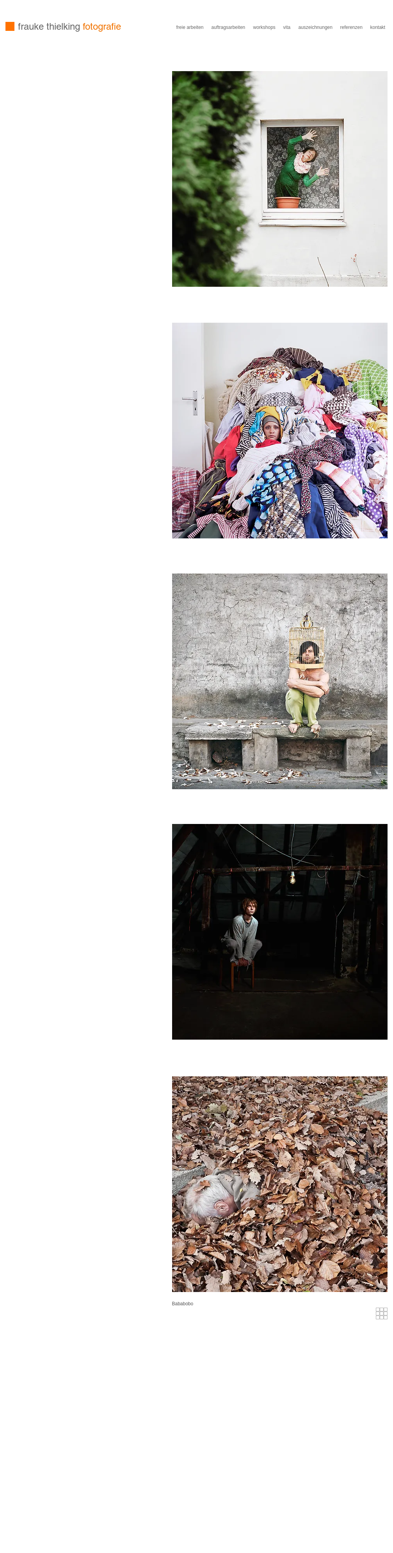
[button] (197, 1304)
